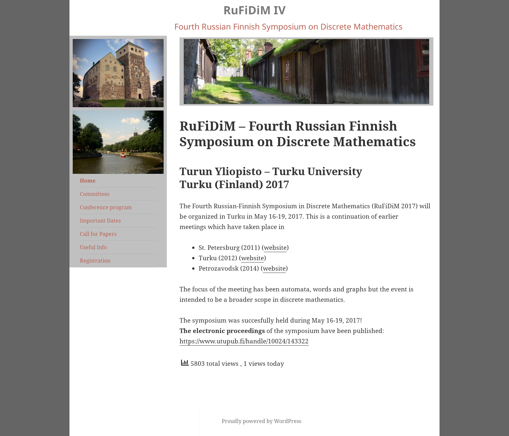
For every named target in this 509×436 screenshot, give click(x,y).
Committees (94, 194)
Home (87, 180)
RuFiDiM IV (254, 10)
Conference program (106, 207)
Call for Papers (98, 233)
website (275, 247)
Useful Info (93, 247)
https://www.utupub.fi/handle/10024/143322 (244, 341)
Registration (95, 260)
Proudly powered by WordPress (261, 421)
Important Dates (100, 220)
